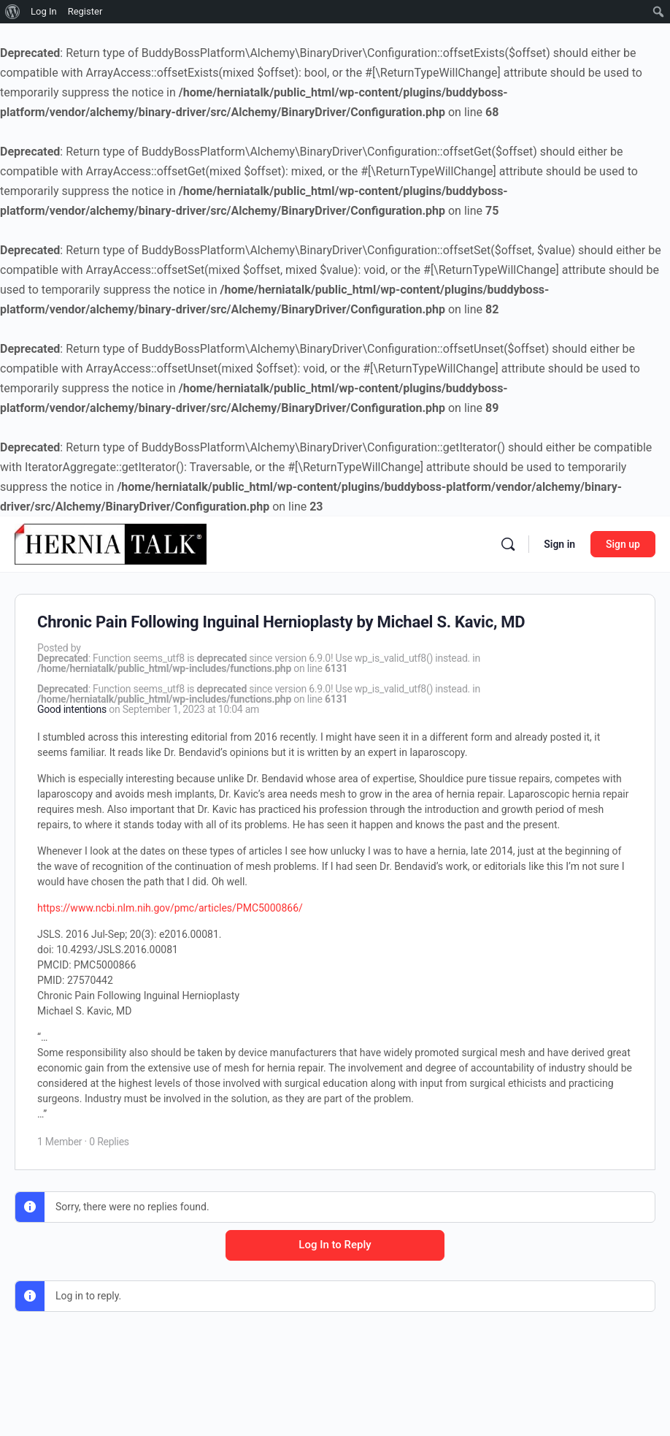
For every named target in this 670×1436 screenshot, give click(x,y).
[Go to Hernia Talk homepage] (111, 542)
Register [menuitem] (85, 11)
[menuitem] (13, 11)
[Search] (508, 544)
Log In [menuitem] (44, 11)
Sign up (623, 544)
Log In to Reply (335, 1244)
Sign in (559, 544)
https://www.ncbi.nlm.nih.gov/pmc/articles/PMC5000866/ (170, 908)
